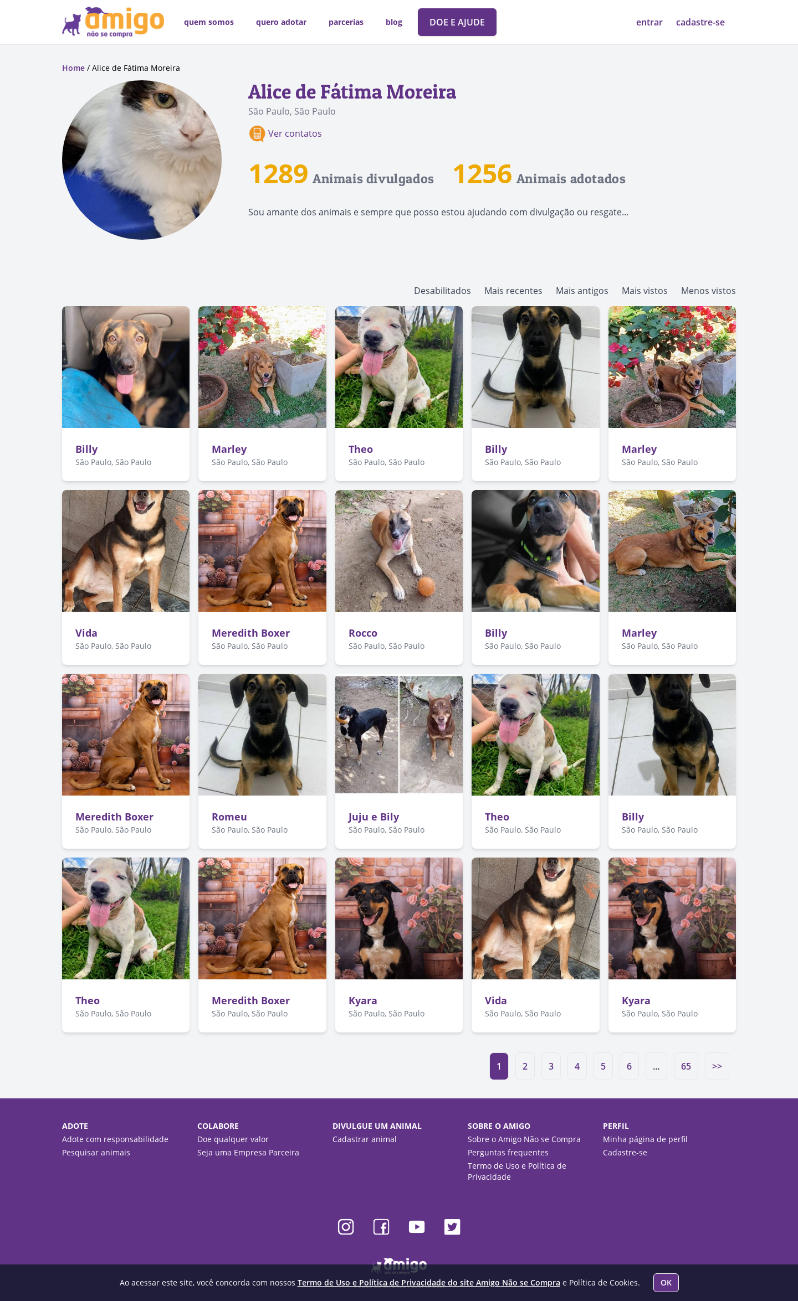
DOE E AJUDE (457, 22)
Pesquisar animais (96, 1152)
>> (717, 1066)
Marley (229, 449)
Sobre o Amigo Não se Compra (524, 1139)
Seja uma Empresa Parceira (248, 1152)
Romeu (229, 816)
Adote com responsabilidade (115, 1139)
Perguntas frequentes (508, 1152)
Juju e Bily (374, 816)
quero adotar (281, 22)
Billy (86, 449)
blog (394, 22)
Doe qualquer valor (233, 1139)
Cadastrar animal (364, 1139)
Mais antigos (582, 291)
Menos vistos (708, 291)
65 (686, 1066)
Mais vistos (645, 291)
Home (73, 68)
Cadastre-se (625, 1152)
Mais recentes (513, 291)
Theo (361, 449)
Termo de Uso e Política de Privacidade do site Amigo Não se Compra (429, 1282)
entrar (650, 22)
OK (666, 1282)
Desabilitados (442, 291)
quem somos (209, 22)
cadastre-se (700, 22)
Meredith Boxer (251, 632)
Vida (86, 632)
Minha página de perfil (645, 1139)
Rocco (363, 632)
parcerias (346, 22)
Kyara (363, 1000)
